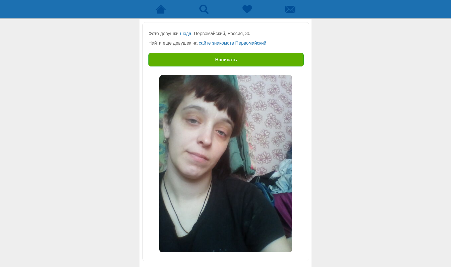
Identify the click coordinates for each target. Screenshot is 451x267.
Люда (185, 33)
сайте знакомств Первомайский (232, 43)
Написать (226, 59)
